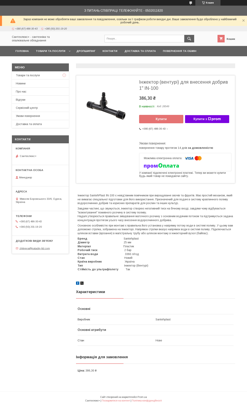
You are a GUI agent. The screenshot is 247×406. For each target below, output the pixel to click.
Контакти (110, 51)
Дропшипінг (85, 51)
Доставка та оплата (29, 124)
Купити (161, 119)
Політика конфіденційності (147, 400)
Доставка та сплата (140, 51)
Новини (21, 83)
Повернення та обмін (179, 51)
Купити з (207, 119)
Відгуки (20, 99)
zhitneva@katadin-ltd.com (34, 248)
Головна (22, 51)
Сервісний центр (27, 107)
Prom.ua (142, 397)
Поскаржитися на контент (116, 400)
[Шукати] (189, 38)
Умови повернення (28, 116)
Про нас (21, 91)
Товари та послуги (50, 51)
